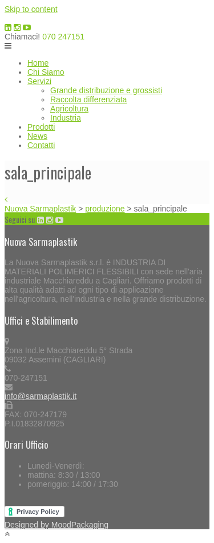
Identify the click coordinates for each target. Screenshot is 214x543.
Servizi (39, 81)
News (37, 136)
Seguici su (20, 219)
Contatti (41, 145)
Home (38, 62)
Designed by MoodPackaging (56, 524)
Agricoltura (69, 108)
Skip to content (31, 9)
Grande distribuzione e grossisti (106, 90)
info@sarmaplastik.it (40, 396)
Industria (65, 117)
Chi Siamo (45, 72)
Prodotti (41, 126)
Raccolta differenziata (88, 99)
